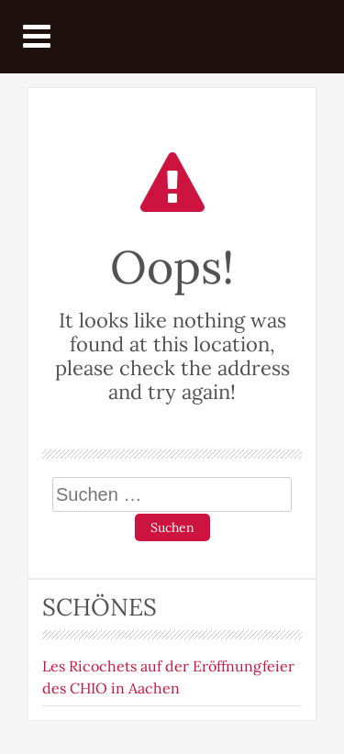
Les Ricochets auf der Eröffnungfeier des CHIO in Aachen (168, 677)
